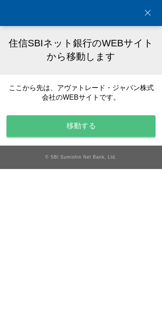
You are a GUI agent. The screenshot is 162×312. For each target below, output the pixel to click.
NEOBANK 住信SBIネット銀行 (81, 13)
